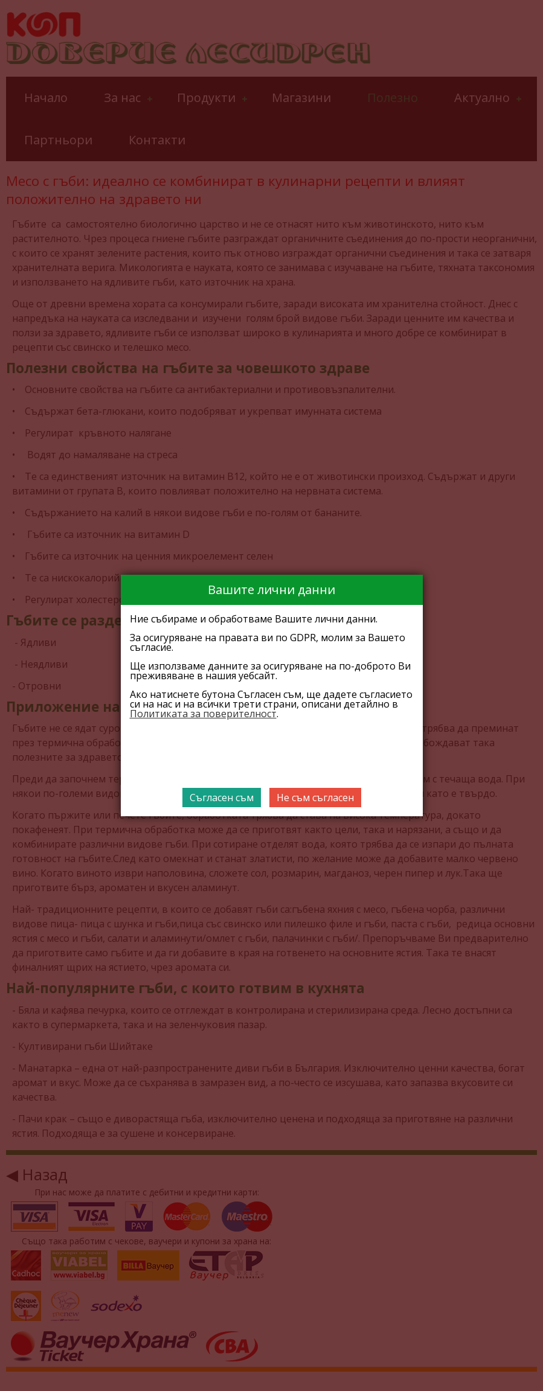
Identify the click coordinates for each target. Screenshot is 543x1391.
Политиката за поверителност (203, 713)
